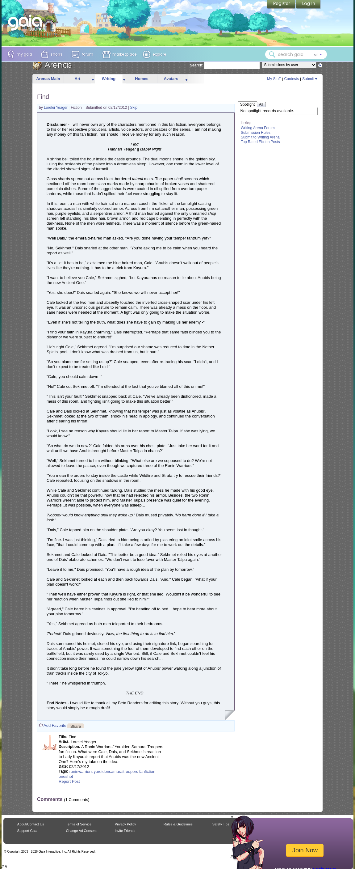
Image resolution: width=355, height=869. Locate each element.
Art (78, 78)
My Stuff (274, 79)
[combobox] (296, 54)
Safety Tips (220, 824)
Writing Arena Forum (258, 128)
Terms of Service (78, 824)
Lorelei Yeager (56, 107)
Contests (291, 79)
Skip (133, 107)
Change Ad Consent (81, 831)
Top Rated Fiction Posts (260, 142)
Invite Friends (125, 831)
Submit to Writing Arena (260, 137)
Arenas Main (48, 78)
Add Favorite (55, 725)
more (93, 78)
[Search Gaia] (272, 54)
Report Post (69, 781)
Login (308, 4)
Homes (141, 78)
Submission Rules (255, 132)
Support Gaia (27, 831)
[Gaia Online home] (26, 23)
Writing (109, 78)
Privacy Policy (125, 824)
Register (281, 4)
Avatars (171, 78)
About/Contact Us (30, 824)
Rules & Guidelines (178, 824)
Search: (196, 65)
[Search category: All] (318, 54)
